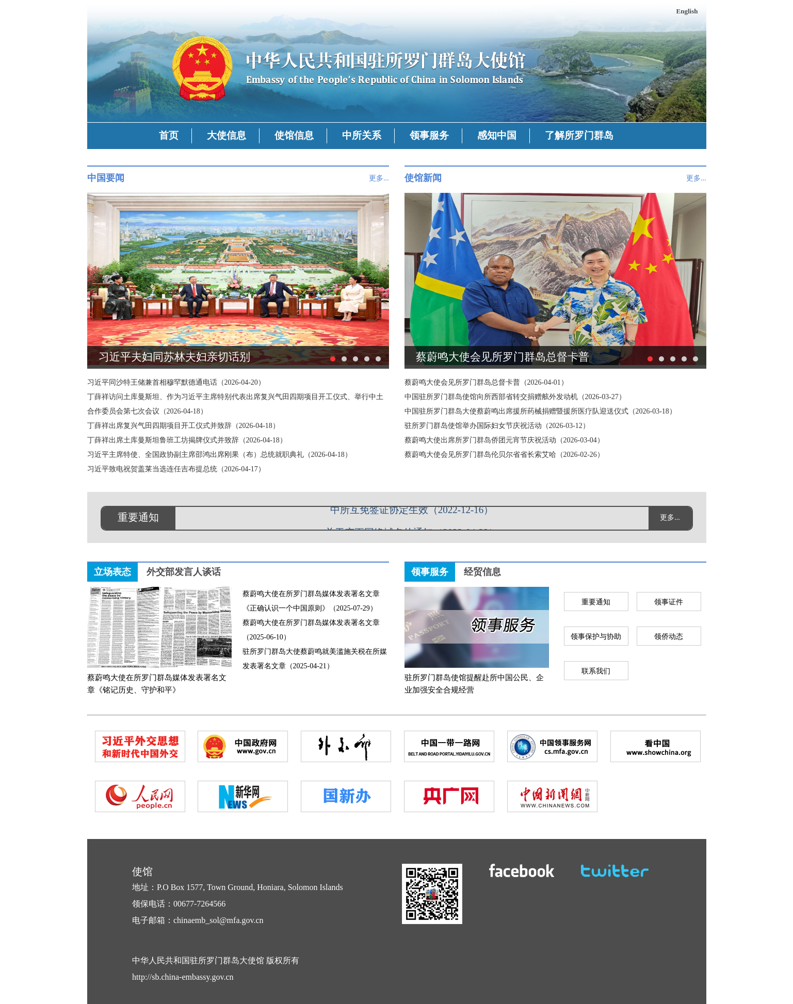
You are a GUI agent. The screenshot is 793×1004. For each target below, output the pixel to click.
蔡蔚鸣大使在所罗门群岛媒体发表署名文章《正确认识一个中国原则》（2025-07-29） (311, 601)
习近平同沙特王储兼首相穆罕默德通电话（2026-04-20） (176, 382)
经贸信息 (482, 572)
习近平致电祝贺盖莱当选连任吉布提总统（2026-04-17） (176, 469)
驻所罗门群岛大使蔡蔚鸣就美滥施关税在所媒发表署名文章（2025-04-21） (314, 659)
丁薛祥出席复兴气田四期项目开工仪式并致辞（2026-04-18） (183, 426)
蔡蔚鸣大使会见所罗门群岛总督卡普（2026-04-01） (486, 382)
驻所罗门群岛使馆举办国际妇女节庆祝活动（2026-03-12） (497, 426)
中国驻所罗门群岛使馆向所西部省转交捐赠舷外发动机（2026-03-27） (515, 397)
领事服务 (429, 135)
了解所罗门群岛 (579, 135)
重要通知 (595, 602)
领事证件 (668, 602)
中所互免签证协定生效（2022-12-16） (412, 510)
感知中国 (496, 135)
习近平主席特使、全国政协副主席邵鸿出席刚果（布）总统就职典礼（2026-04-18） (219, 454)
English (687, 11)
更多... (379, 178)
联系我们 (595, 671)
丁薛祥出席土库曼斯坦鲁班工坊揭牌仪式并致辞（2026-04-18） (187, 440)
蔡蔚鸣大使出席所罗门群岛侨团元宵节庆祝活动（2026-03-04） (504, 440)
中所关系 (361, 135)
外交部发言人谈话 (184, 572)
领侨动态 (668, 636)
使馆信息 (294, 135)
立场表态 (112, 572)
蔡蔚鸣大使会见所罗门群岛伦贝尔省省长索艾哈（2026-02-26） (504, 454)
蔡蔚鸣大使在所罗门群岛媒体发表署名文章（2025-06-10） (311, 630)
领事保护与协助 (596, 636)
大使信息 (226, 135)
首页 (169, 135)
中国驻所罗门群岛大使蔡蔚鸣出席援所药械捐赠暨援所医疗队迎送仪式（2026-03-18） (540, 411)
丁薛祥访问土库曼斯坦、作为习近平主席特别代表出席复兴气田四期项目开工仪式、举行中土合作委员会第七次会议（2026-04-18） (235, 404)
